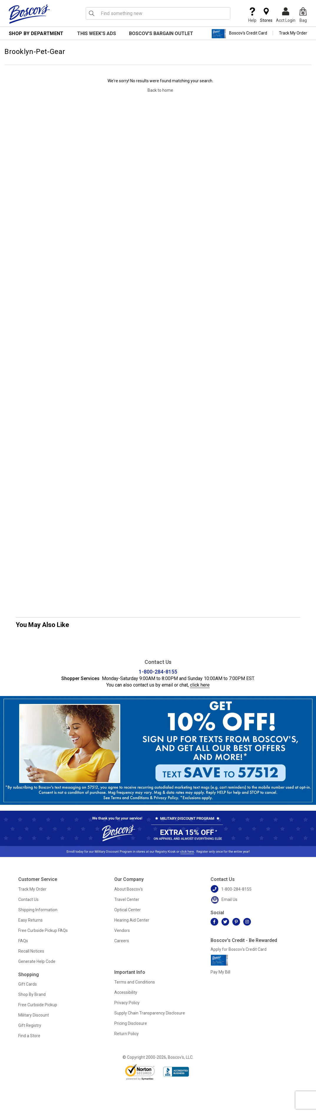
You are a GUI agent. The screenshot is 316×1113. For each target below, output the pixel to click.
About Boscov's (128, 889)
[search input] (158, 13)
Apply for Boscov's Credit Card (239, 949)
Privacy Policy (127, 1002)
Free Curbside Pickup (37, 1004)
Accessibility (125, 992)
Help (252, 15)
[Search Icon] (91, 13)
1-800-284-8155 (158, 672)
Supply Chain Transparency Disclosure (149, 1013)
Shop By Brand (32, 994)
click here (200, 685)
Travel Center (126, 899)
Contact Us (28, 899)
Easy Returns (30, 920)
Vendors (122, 930)
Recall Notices (31, 951)
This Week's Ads (96, 33)
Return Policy (126, 1033)
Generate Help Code (36, 961)
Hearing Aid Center (131, 920)
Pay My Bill (220, 972)
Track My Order (293, 33)
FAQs (23, 940)
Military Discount (33, 1015)
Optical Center (127, 909)
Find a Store (29, 1035)
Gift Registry (29, 1025)
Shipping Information (37, 909)
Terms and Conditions (134, 982)
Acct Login (285, 15)
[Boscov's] (29, 14)
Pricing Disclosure (130, 1023)
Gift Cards (27, 984)
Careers (121, 940)
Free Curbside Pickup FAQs (43, 930)
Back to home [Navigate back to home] (160, 90)
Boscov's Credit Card (239, 33)
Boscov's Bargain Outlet (161, 33)
